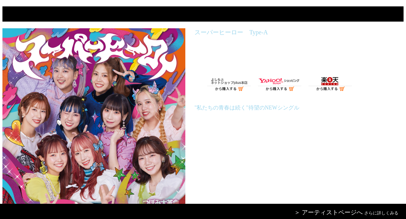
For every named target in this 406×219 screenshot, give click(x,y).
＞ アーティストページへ (328, 212)
